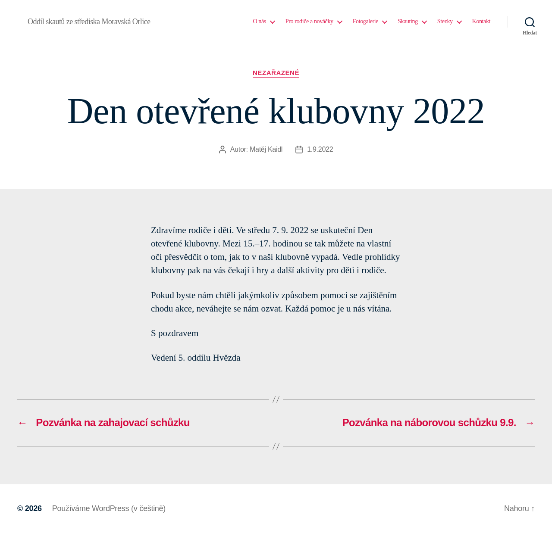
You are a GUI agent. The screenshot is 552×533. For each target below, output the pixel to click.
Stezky (445, 21)
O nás (259, 21)
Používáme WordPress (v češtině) (109, 508)
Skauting (408, 21)
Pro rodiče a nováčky (309, 21)
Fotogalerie (366, 21)
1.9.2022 (320, 149)
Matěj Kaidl (266, 149)
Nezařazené (276, 72)
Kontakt (481, 21)
